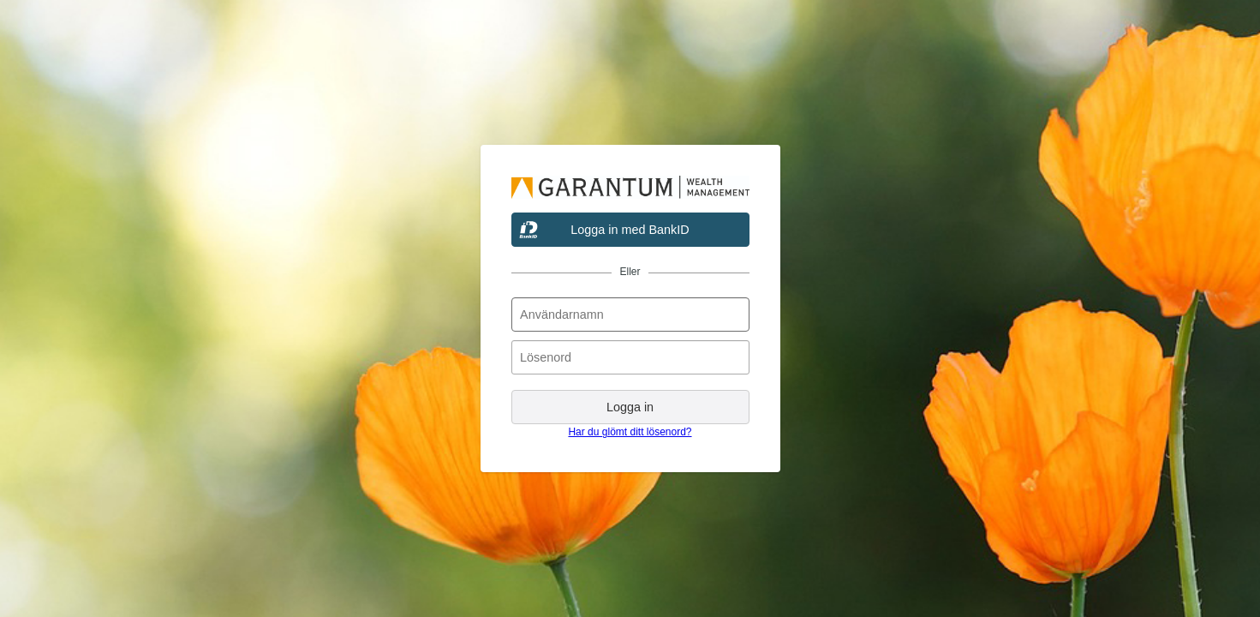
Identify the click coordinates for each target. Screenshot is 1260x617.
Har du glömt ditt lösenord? (629, 432)
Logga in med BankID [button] (629, 230)
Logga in (630, 407)
